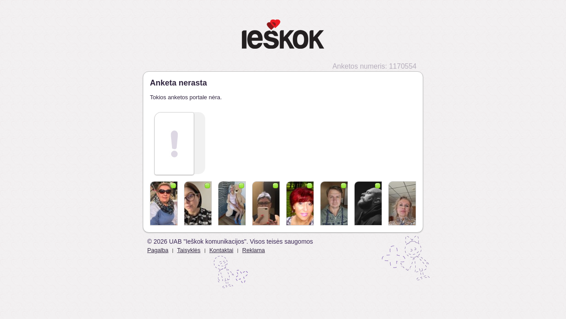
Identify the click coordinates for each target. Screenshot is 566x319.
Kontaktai (221, 250)
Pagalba (157, 250)
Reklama (253, 250)
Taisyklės (189, 250)
